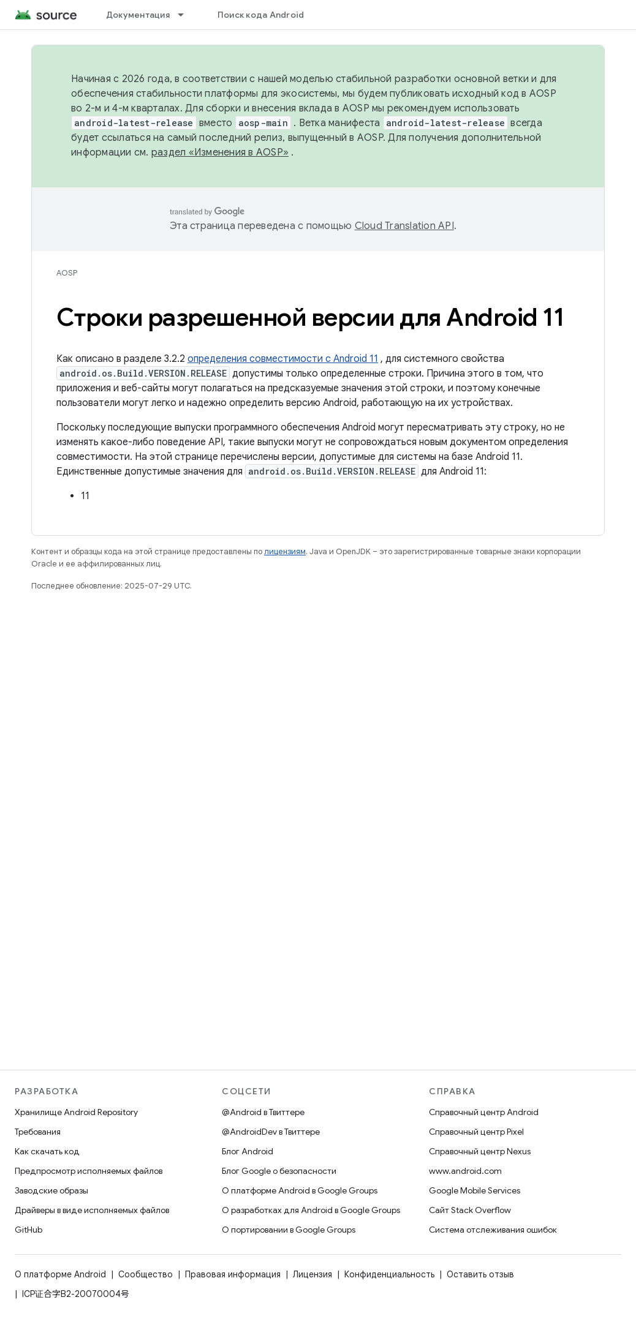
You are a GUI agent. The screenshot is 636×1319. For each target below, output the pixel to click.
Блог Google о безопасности (279, 1170)
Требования (38, 1131)
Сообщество (145, 1274)
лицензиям (285, 551)
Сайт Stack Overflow (470, 1210)
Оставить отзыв (480, 1274)
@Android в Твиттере (263, 1112)
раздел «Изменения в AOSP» (220, 152)
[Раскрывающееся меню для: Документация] (186, 14)
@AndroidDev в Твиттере (271, 1131)
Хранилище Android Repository (76, 1112)
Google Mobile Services (474, 1190)
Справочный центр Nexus (480, 1151)
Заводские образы (51, 1190)
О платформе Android (60, 1274)
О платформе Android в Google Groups (299, 1190)
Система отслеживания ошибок (493, 1229)
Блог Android (247, 1151)
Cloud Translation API (404, 226)
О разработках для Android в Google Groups (311, 1210)
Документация (138, 14)
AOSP (66, 273)
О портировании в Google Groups (288, 1229)
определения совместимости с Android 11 (282, 359)
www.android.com (465, 1170)
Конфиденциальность (389, 1274)
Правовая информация (233, 1274)
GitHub (28, 1229)
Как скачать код (47, 1151)
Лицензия (312, 1274)
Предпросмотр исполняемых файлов (88, 1170)
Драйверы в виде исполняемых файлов (92, 1210)
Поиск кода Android (261, 14)
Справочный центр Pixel (476, 1131)
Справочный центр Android (484, 1112)
